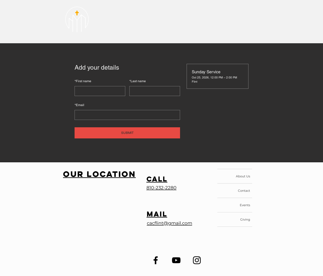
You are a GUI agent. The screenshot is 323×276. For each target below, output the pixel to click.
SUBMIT (127, 133)
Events (245, 205)
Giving (245, 219)
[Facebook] (155, 260)
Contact (244, 191)
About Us (243, 176)
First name (83, 81)
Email (79, 105)
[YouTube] (176, 260)
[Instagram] (197, 260)
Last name (137, 81)
